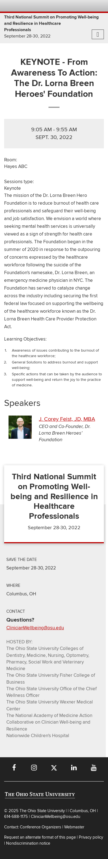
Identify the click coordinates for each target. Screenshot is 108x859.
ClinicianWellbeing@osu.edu (35, 628)
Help (54, 5)
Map (71, 5)
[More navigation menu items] (98, 34)
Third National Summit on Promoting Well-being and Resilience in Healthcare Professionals (51, 23)
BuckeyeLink (63, 5)
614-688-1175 (16, 816)
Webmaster (74, 827)
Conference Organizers (40, 827)
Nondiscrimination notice (28, 843)
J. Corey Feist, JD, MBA (67, 419)
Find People (80, 5)
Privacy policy (91, 837)
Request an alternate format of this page (40, 837)
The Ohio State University (15, 6)
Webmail (88, 5)
